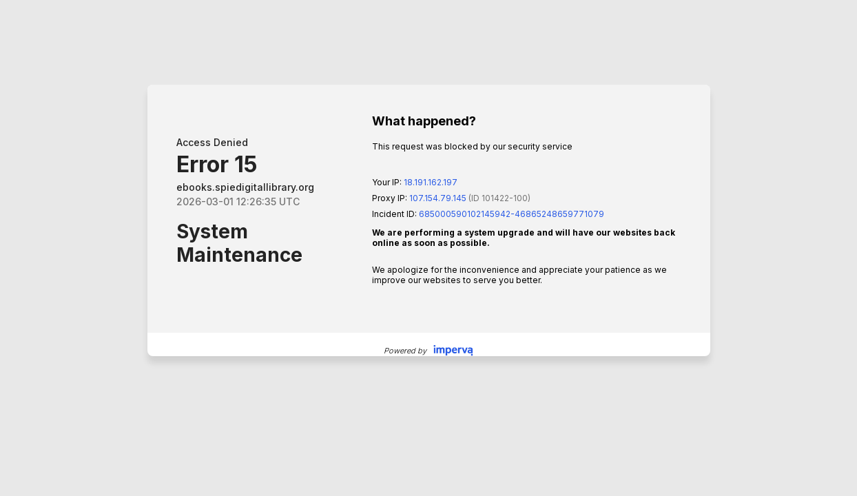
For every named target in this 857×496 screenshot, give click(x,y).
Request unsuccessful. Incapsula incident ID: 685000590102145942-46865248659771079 (428, 248)
